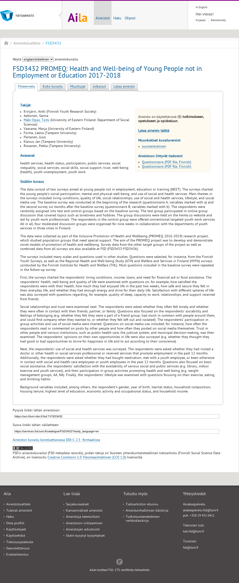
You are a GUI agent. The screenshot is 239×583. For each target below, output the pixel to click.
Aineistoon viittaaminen (84, 524)
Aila (6, 43)
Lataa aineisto (124, 87)
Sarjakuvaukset (77, 505)
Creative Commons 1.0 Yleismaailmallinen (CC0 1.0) (87, 458)
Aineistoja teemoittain (83, 517)
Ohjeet (130, 18)
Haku (117, 18)
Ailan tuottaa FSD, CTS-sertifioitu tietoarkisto (120, 570)
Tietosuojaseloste (19, 542)
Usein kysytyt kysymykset (85, 536)
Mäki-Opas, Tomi (36, 120)
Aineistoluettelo (27, 44)
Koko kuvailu (53, 87)
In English (201, 7)
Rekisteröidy (218, 20)
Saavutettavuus (18, 549)
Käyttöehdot (15, 536)
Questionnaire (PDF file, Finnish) (166, 162)
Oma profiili (15, 524)
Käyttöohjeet (16, 530)
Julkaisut (99, 87)
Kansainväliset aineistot (84, 511)
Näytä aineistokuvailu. (46, 60)
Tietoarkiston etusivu (142, 505)
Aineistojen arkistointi (83, 530)
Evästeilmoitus (17, 555)
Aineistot (103, 18)
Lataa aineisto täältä (153, 131)
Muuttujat (77, 87)
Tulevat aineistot (19, 511)
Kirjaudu (201, 20)
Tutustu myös (135, 494)
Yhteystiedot (194, 494)
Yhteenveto (26, 87)
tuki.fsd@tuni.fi (193, 532)
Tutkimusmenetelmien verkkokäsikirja (143, 519)
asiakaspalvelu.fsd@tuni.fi (200, 511)
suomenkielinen (154, 147)
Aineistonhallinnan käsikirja (147, 511)
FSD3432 (53, 44)
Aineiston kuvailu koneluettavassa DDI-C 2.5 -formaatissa (56, 440)
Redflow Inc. (119, 561)
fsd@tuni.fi (190, 548)
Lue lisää (71, 494)
